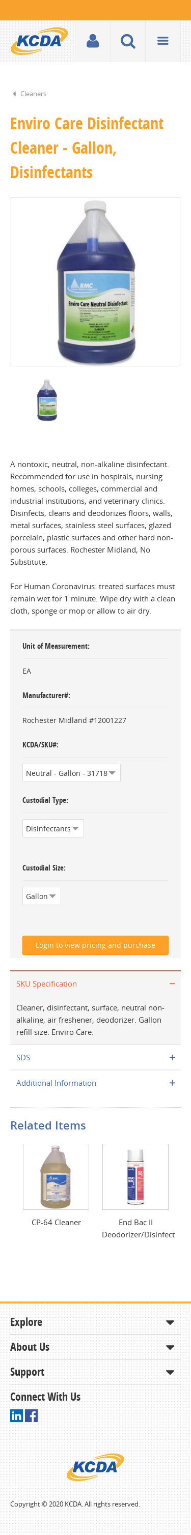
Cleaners (33, 93)
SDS (23, 1058)
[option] (95, 282)
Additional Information (56, 1084)
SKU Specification (46, 984)
